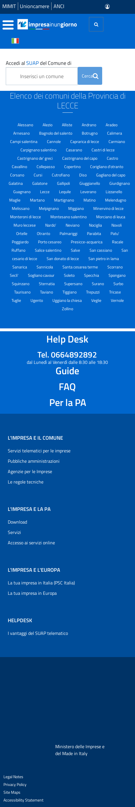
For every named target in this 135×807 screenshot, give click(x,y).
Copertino (72, 166)
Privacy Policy (14, 784)
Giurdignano (119, 183)
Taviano (47, 292)
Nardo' (51, 225)
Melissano (21, 208)
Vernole (117, 300)
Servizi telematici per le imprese (39, 450)
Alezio (48, 125)
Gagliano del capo (110, 175)
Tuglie (17, 300)
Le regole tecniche (25, 481)
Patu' (115, 233)
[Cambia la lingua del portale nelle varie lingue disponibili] (15, 40)
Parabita (94, 233)
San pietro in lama (103, 258)
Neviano (73, 225)
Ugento (37, 300)
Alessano (26, 125)
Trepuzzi (93, 292)
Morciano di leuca (110, 217)
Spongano (117, 275)
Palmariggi (69, 233)
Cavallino (20, 166)
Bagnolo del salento (56, 133)
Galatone (40, 183)
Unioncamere (34, 6)
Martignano (64, 200)
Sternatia (47, 284)
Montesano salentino (69, 217)
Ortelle (22, 233)
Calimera (114, 133)
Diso (83, 175)
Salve (76, 250)
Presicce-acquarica (87, 242)
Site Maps (11, 792)
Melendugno (115, 200)
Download (17, 521)
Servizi (14, 532)
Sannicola (45, 267)
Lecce (45, 192)
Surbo (118, 284)
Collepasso (46, 166)
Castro (112, 158)
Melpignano (49, 208)
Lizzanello (114, 192)
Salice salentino (48, 250)
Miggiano (76, 208)
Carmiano (117, 141)
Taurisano (22, 292)
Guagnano (22, 192)
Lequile (65, 192)
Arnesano (22, 133)
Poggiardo (20, 242)
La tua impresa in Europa (32, 593)
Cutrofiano (61, 175)
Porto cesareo (50, 242)
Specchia (92, 275)
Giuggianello (90, 183)
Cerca (90, 75)
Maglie (15, 200)
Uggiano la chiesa (67, 300)
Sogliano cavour (41, 275)
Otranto (44, 233)
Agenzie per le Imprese (30, 471)
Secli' (14, 275)
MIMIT (9, 6)
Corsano (17, 175)
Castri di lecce (103, 150)
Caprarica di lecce (85, 141)
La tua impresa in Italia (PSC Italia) (41, 582)
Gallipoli (64, 183)
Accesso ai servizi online (31, 542)
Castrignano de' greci (35, 158)
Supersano (73, 284)
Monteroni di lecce (26, 217)
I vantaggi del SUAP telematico (38, 633)
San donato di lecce (63, 258)
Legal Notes (13, 777)
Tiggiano (69, 292)
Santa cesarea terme (80, 267)
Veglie (96, 300)
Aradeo (111, 125)
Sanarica (20, 267)
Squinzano (21, 284)
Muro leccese (25, 225)
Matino (89, 200)
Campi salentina (24, 141)
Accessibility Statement (23, 800)
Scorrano (115, 267)
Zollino (67, 309)
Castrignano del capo (80, 158)
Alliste (67, 125)
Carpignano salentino (38, 150)
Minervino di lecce (108, 208)
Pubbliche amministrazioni (34, 461)
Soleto (69, 275)
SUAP (32, 63)
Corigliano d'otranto (106, 166)
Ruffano (19, 250)
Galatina (16, 183)
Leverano (88, 192)
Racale (117, 242)
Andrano (89, 125)
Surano (98, 284)
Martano (37, 200)
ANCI (59, 6)
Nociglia (96, 225)
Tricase (115, 292)
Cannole (54, 141)
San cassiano (101, 250)
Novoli (116, 225)
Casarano (74, 150)
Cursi (38, 175)
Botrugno (90, 133)
